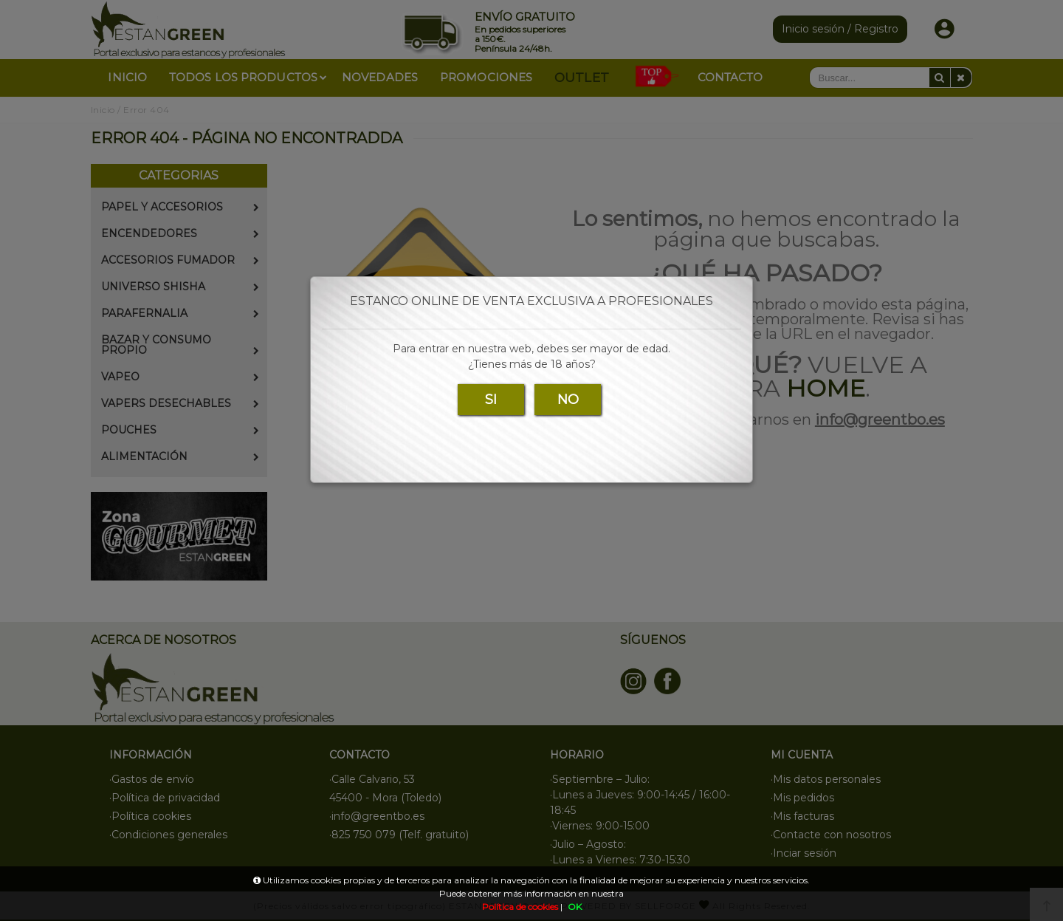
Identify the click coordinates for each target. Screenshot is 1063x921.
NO (568, 399)
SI (491, 399)
